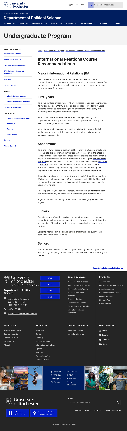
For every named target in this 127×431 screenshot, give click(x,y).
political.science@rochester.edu (22, 313)
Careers (7, 140)
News (103, 330)
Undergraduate (37, 23)
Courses (69, 23)
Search (70, 398)
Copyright (97, 410)
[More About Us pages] (14, 23)
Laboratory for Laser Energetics (76, 311)
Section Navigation (12, 50)
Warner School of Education (79, 306)
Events (103, 335)
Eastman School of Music (78, 289)
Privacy (87, 410)
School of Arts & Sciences (16, 14)
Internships (11, 123)
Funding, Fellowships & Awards (18, 118)
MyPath (39, 348)
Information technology (45, 345)
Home (40, 50)
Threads (55, 382)
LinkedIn (71, 378)
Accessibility (104, 282)
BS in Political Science (12, 59)
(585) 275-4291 (15, 309)
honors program (93, 170)
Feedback (78, 410)
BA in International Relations (14, 65)
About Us (7, 23)
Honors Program (10, 85)
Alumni (7, 345)
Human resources (43, 341)
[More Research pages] (110, 23)
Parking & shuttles (43, 356)
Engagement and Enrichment (111, 285)
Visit (76, 5)
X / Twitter (56, 375)
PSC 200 (59, 105)
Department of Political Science (32, 18)
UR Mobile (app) (42, 359)
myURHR (39, 352)
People (21, 23)
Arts (102, 344)
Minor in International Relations (18, 101)
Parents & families (11, 337)
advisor (80, 129)
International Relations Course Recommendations (85, 50)
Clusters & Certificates (12, 107)
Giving (117, 23)
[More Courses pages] (75, 23)
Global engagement (107, 289)
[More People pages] (27, 23)
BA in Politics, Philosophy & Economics (14, 72)
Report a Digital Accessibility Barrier (108, 268)
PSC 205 (44, 164)
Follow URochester (75, 383)
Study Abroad (12, 134)
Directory (39, 337)
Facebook (56, 372)
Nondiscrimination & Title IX (110, 293)
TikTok (70, 375)
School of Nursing (75, 299)
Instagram (56, 378)
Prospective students (12, 330)
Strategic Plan (104, 300)
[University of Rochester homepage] (16, 5)
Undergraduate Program (54, 50)
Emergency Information (112, 410)
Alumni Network (10, 146)
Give (82, 5)
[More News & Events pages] (94, 23)
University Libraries (75, 330)
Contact (39, 334)
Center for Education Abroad (62, 117)
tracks (51, 105)
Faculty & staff (9, 341)
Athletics (104, 339)
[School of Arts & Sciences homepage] (21, 281)
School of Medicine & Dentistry (76, 294)
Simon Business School (77, 302)
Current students (11, 334)
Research (103, 23)
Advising (7, 79)
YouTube (71, 372)
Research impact (106, 296)
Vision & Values (105, 303)
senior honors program (73, 231)
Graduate (54, 23)
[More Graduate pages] (61, 23)
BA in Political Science (12, 53)
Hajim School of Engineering (79, 285)
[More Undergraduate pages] (46, 23)
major (100, 103)
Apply (70, 5)
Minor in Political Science (16, 96)
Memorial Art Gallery (76, 334)
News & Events (86, 23)
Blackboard (40, 330)
